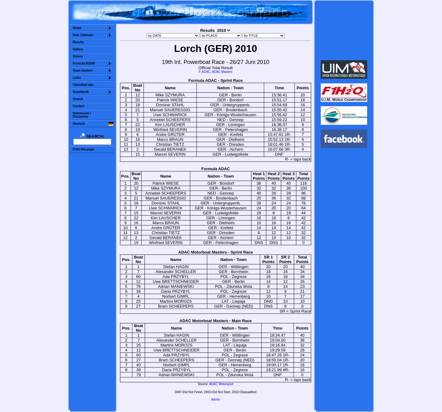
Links (77, 77)
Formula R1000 (84, 63)
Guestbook (81, 92)
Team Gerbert (82, 70)
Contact (78, 106)
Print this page (83, 149)
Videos (78, 56)
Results (78, 42)
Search (78, 99)
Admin (215, 399)
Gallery (78, 49)
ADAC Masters (222, 72)
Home (77, 28)
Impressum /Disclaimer (82, 114)
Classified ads (83, 84)
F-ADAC (204, 72)
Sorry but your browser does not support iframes (344, 30)
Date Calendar (83, 35)
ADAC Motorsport (221, 384)
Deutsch (79, 123)
